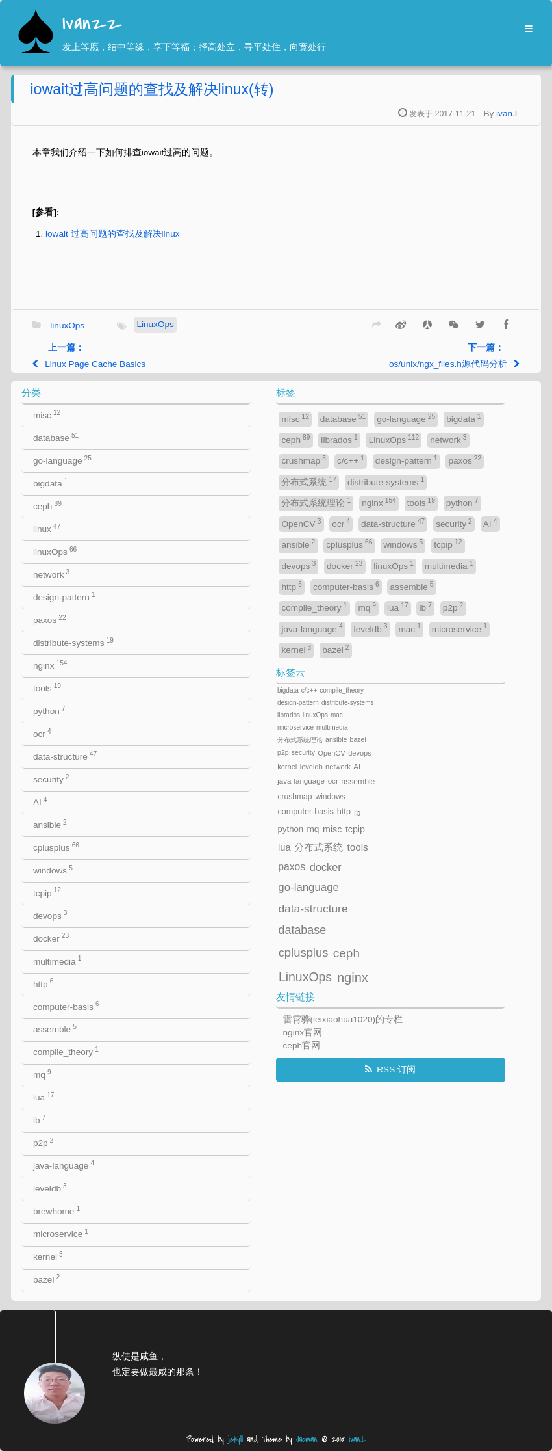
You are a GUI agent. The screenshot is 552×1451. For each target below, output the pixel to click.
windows (53, 869)
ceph (47, 505)
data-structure (65, 756)
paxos (49, 619)
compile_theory (66, 1051)
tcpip (47, 892)
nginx (50, 665)
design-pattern (64, 596)
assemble (55, 1028)
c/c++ (350, 460)
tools (47, 687)
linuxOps (67, 325)
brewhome (56, 1210)
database (56, 437)
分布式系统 (308, 481)
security (51, 778)
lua (44, 1096)
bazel (46, 1279)
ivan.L (508, 113)
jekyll (235, 1439)
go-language (62, 460)
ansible (50, 824)
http (43, 983)
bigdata (50, 482)
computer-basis (66, 1005)
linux (46, 528)
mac (409, 627)
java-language (63, 1165)
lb (39, 1119)
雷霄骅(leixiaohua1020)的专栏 (343, 1019)
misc (46, 414)
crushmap (303, 460)
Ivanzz (92, 24)
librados (339, 439)
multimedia (57, 960)
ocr (42, 733)
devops (50, 914)
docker (51, 937)
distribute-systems (73, 642)
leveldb (50, 1187)
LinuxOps (154, 324)
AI (40, 801)
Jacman (307, 1439)
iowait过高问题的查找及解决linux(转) (151, 89)
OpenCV (301, 523)
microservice (60, 1233)
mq (42, 1074)
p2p (43, 1142)
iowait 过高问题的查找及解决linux (112, 234)
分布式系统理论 (316, 502)
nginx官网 (303, 1032)
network (51, 573)
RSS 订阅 (396, 1069)
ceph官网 (301, 1045)
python (49, 710)
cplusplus (56, 847)
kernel (48, 1256)
